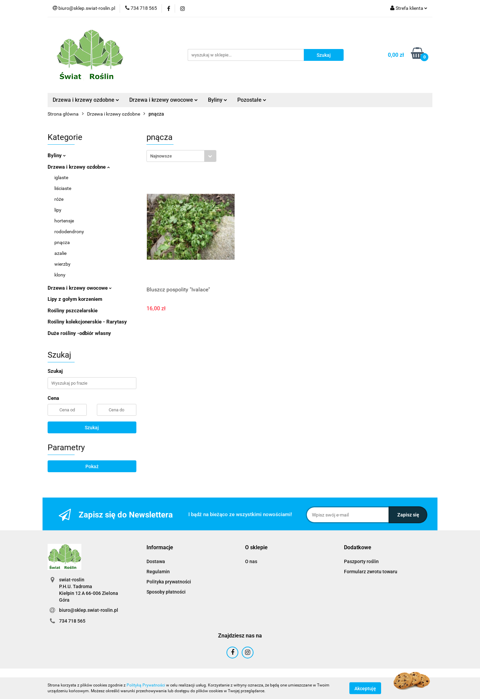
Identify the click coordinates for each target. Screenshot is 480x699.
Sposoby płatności (166, 592)
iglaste (61, 177)
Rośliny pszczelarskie (73, 311)
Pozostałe (251, 100)
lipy (57, 210)
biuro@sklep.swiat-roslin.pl (88, 610)
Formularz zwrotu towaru (370, 571)
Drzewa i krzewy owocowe (163, 100)
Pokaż (92, 466)
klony (59, 275)
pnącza (62, 242)
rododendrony (69, 231)
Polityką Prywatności (146, 685)
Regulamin (158, 571)
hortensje (64, 220)
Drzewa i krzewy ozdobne (86, 100)
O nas (251, 561)
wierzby (62, 264)
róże (58, 199)
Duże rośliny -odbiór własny (79, 333)
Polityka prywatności (168, 581)
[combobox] (181, 156)
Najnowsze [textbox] (161, 156)
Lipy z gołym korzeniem (75, 299)
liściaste (62, 188)
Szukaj (92, 427)
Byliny (217, 100)
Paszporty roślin (361, 561)
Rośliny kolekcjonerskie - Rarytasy (87, 322)
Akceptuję (365, 688)
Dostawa (155, 561)
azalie (60, 253)
